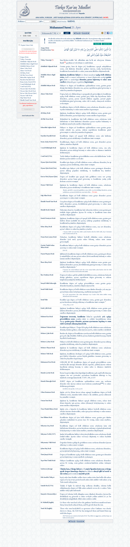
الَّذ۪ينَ (106, 49)
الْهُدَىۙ (66, 49)
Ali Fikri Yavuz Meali (47, 119)
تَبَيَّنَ (75, 49)
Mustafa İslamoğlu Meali (48, 381)
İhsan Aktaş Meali (46, 262)
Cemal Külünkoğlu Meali (48, 148)
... (94, 192)
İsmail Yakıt (44, 300)
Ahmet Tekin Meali (46, 94)
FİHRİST (88, 17)
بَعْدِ (81, 49)
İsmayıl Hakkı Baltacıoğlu (48, 283)
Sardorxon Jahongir (46, 469)
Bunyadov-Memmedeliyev (49, 494)
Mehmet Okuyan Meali (48, 348)
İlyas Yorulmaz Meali (47, 275)
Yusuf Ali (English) (46, 508)
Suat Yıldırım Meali (46, 417)
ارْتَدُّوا (100, 49)
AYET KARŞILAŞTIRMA (62, 17)
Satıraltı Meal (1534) (47, 485)
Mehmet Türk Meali (47, 354)
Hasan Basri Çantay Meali (48, 237)
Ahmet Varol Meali (46, 107)
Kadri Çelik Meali (46, 308)
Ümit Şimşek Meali (46, 454)
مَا (79, 49)
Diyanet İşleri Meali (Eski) (48, 162)
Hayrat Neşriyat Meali (47, 254)
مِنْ (85, 49)
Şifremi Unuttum (61, 21)
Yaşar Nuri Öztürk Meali (48, 460)
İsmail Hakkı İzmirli (47, 289)
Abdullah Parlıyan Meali (48, 85)
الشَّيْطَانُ (107, 55)
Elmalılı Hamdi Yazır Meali (49, 201)
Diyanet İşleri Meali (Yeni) (49, 168)
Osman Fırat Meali (46, 400)
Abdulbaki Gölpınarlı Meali (49, 66)
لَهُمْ (88, 55)
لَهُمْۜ (97, 55)
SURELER (48, 17)
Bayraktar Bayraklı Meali (48, 136)
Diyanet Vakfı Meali (47, 185)
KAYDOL (71, 21)
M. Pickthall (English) (47, 502)
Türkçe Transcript (47, 60)
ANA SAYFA (40, 17)
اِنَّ (110, 49)
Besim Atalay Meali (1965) (49, 142)
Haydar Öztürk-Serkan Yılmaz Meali (47, 246)
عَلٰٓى (96, 49)
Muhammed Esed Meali (48, 362)
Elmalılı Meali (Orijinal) (48, 210)
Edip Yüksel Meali (46, 195)
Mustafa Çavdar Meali (47, 373)
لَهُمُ (71, 49)
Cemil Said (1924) (46, 156)
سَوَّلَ (101, 55)
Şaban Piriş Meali (46, 448)
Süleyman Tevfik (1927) (48, 434)
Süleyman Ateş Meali (47, 426)
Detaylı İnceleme (46, 50)
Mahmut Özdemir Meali (48, 327)
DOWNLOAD (97, 17)
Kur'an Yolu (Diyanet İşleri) (49, 176)
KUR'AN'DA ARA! (77, 17)
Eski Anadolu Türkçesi (47, 477)
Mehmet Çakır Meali (47, 333)
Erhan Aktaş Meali (46, 226)
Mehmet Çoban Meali (47, 342)
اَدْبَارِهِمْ (90, 49)
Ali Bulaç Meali (45, 113)
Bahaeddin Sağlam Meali (48, 127)
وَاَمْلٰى (93, 55)
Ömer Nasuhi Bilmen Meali (49, 409)
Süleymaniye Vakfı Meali (48, 442)
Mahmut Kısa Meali (47, 316)
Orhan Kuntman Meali (48, 392)
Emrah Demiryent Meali (48, 218)
